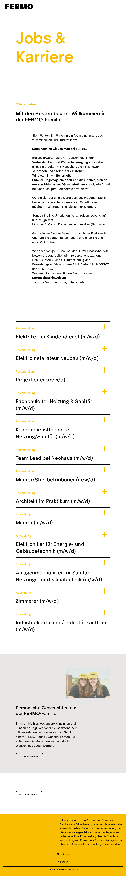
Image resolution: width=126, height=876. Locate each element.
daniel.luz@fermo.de (91, 224)
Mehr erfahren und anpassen (63, 869)
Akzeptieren (63, 854)
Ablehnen (63, 862)
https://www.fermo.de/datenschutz (60, 282)
